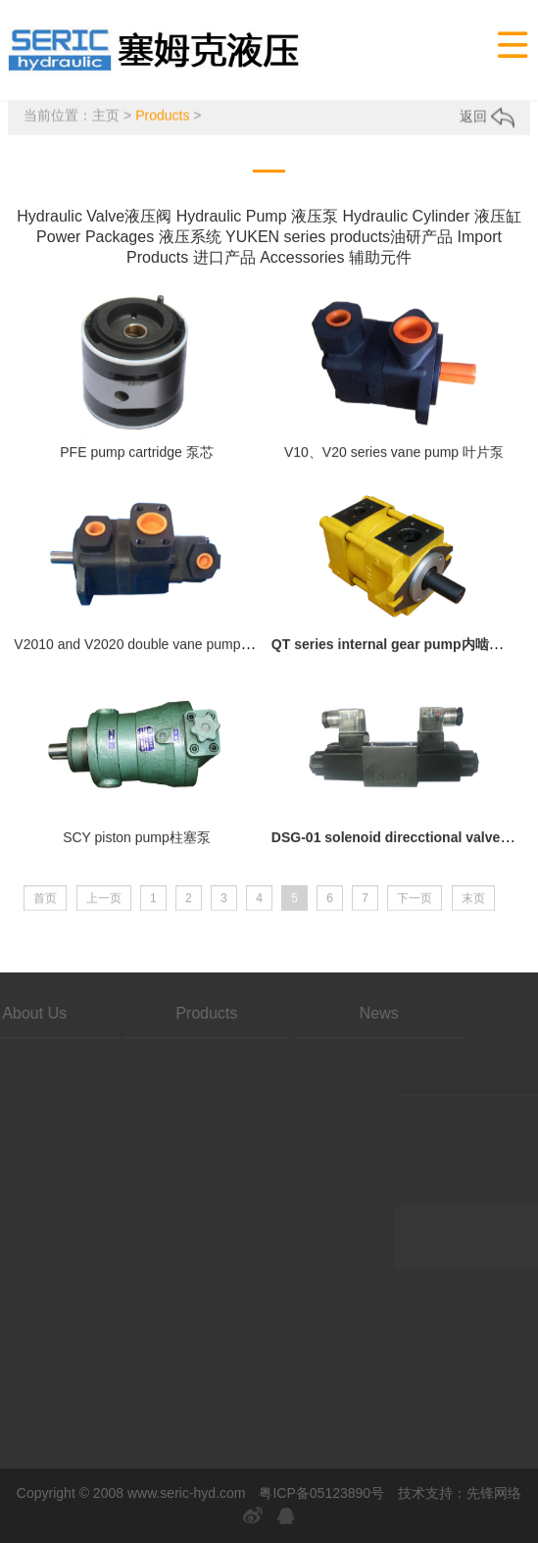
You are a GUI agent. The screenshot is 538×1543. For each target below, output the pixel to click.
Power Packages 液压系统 (128, 239)
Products (162, 117)
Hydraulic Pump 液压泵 (257, 219)
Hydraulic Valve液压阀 (94, 219)
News (280, 1013)
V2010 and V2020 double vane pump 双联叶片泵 (163, 653)
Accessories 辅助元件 (336, 260)
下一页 (414, 909)
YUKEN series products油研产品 (339, 239)
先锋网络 (493, 1493)
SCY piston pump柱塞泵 (137, 845)
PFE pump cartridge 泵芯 (136, 460)
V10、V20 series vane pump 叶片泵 (394, 460)
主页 (106, 117)
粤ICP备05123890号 (321, 1493)
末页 (473, 909)
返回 (487, 118)
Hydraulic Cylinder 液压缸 (431, 219)
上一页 (104, 909)
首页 (45, 909)
